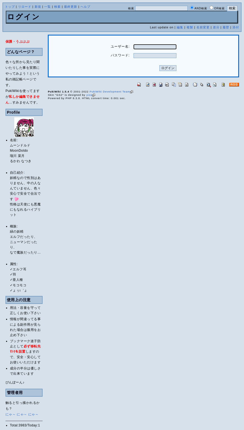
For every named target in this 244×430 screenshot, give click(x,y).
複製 (190, 27)
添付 (235, 27)
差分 (216, 27)
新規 (38, 6)
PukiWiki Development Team (111, 91)
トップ (10, 6)
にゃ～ (10, 414)
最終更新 (70, 6)
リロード (24, 6)
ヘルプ (85, 6)
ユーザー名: (120, 46)
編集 (180, 27)
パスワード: (120, 55)
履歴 (226, 27)
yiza (90, 94)
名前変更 (203, 27)
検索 (57, 6)
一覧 (47, 6)
